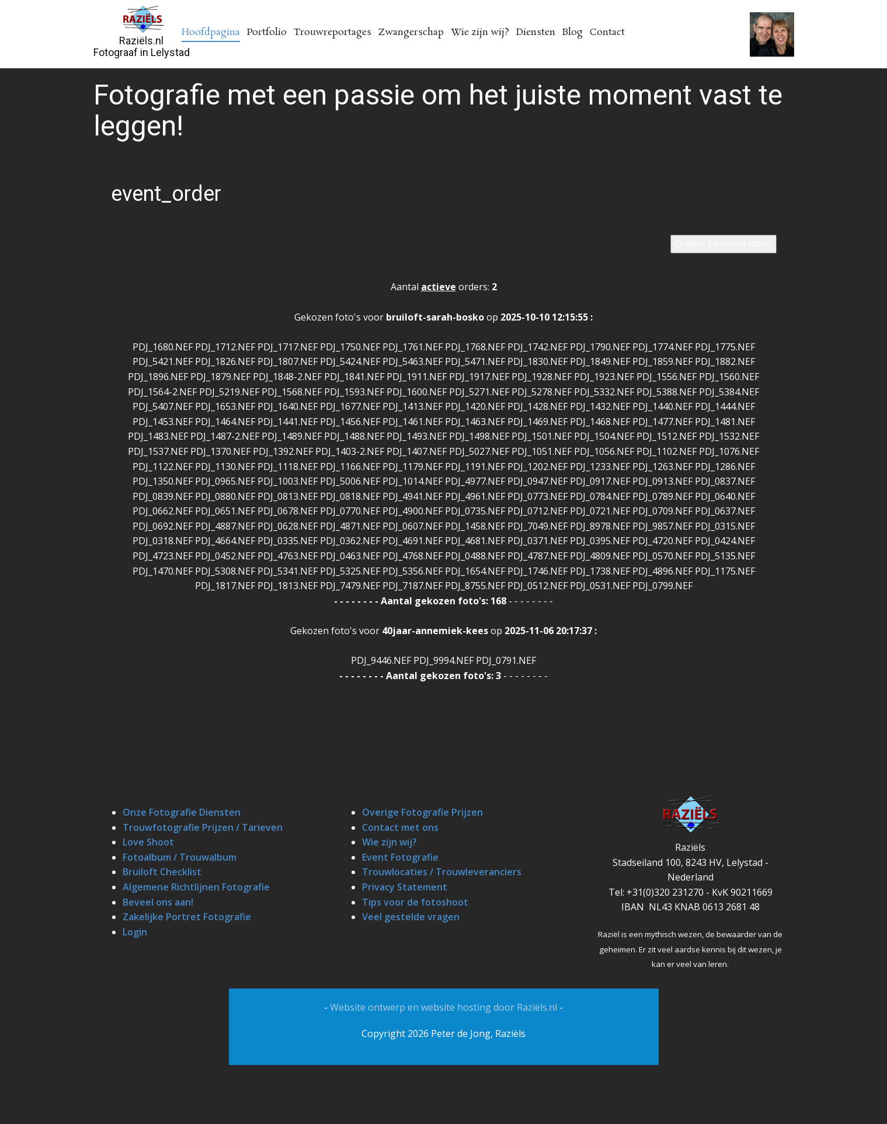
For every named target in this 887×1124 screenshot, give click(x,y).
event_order (166, 194)
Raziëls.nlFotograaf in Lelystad (141, 46)
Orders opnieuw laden (723, 243)
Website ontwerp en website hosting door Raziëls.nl (444, 1007)
